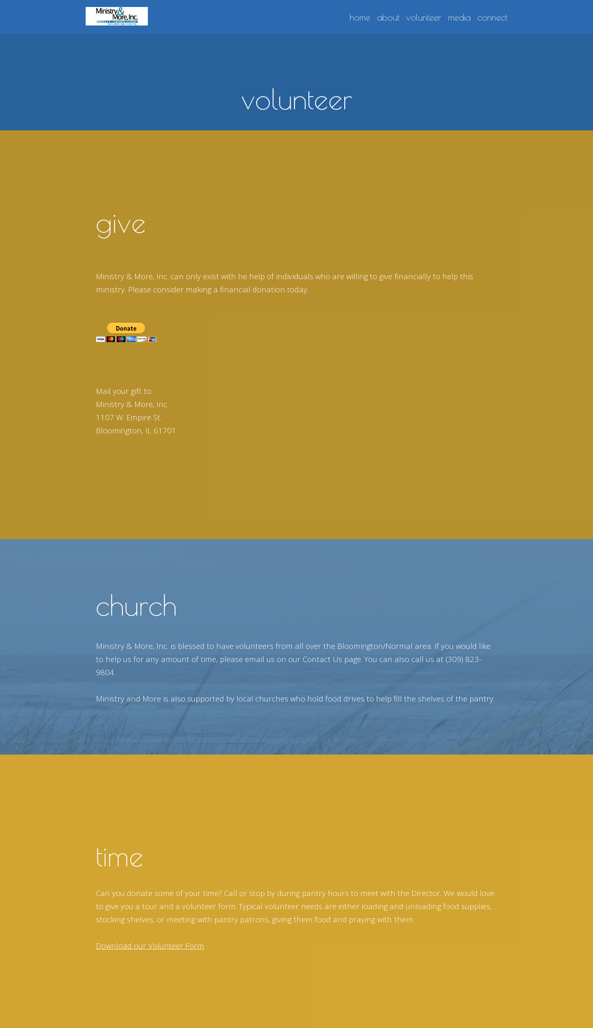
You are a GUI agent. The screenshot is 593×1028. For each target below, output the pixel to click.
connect (492, 18)
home (360, 18)
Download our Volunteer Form (150, 945)
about (388, 18)
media (459, 18)
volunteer (423, 18)
